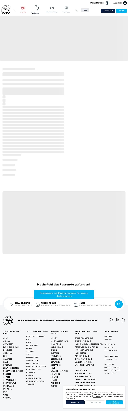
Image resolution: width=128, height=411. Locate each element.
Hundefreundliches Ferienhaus (89, 344)
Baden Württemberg (35, 336)
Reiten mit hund (82, 356)
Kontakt (108, 336)
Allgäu (6, 341)
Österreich (56, 365)
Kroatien (55, 353)
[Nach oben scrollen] (123, 320)
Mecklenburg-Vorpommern (32, 358)
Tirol (5, 395)
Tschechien (56, 383)
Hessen (29, 354)
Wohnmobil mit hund (84, 365)
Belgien (54, 338)
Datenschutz (110, 374)
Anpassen (75, 402)
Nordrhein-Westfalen (36, 366)
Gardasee (7, 359)
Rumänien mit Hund (59, 371)
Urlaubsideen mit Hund (85, 379)
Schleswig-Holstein (35, 381)
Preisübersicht (111, 351)
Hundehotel (80, 353)
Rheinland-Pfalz (33, 369)
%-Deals (23, 9)
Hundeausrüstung (83, 373)
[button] (120, 3)
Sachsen (30, 375)
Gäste (82, 303)
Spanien (54, 380)
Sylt (5, 392)
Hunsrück (7, 365)
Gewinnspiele (81, 370)
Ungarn (54, 386)
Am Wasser (8, 344)
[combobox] (24, 307)
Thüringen (30, 384)
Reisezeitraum (48, 303)
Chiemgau (7, 353)
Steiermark (8, 386)
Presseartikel (110, 359)
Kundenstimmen (111, 356)
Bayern (29, 339)
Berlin (28, 342)
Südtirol (7, 389)
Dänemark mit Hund (60, 341)
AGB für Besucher (112, 371)
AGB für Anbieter (112, 368)
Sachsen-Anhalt (33, 378)
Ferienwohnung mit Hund (86, 347)
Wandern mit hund (83, 362)
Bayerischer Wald (11, 347)
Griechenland (57, 347)
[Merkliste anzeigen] (99, 3)
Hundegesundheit (83, 376)
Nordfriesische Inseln (13, 371)
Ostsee (6, 377)
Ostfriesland (9, 380)
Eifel (5, 356)
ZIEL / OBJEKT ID (22, 303)
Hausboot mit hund (84, 350)
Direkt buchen (52, 9)
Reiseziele (66, 9)
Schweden (55, 374)
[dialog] (94, 397)
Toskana (7, 398)
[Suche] (119, 304)
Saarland (30, 372)
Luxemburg (56, 356)
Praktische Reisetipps (85, 382)
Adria (5, 338)
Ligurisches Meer (11, 368)
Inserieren (108, 11)
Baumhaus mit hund (84, 338)
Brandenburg (32, 345)
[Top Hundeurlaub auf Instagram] (117, 320)
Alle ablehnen (95, 402)
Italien (54, 350)
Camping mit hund (83, 341)
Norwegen (55, 362)
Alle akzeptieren (115, 402)
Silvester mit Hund (83, 359)
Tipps (85, 10)
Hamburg (30, 351)
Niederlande (56, 359)
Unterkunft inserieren (109, 346)
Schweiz (54, 377)
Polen (53, 368)
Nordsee (7, 374)
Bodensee (7, 350)
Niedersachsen (32, 363)
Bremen (29, 348)
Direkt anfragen (36, 9)
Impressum (109, 365)
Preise (121, 11)
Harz (5, 362)
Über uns (108, 339)
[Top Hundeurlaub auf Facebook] (111, 320)
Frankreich (56, 344)
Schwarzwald (9, 383)
